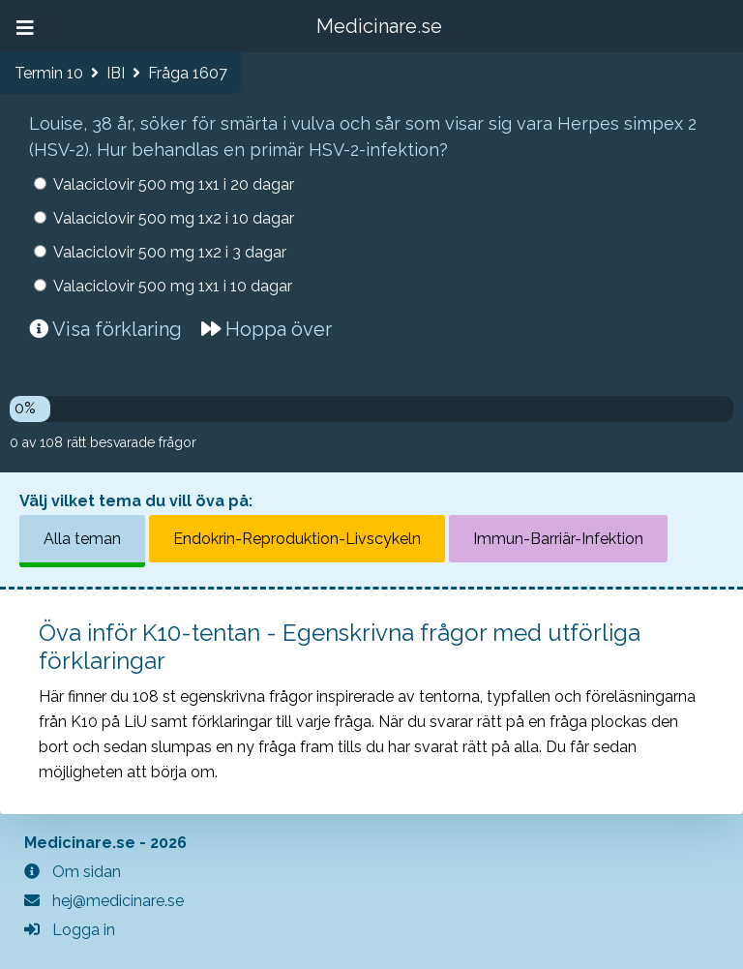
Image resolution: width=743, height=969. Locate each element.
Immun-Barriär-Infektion (558, 539)
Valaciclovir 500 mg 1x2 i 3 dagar (169, 252)
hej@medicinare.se (104, 901)
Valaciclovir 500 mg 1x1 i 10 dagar (172, 286)
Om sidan (72, 872)
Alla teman (82, 539)
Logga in (69, 930)
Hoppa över (266, 329)
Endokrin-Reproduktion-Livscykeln (297, 539)
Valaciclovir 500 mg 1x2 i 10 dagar (173, 218)
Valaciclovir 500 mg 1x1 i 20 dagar (173, 184)
